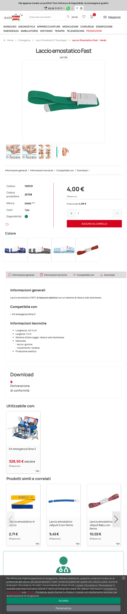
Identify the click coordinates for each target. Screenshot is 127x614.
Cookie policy (14, 592)
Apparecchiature (48, 26)
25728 (28, 194)
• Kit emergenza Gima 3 (22, 314)
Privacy (30, 592)
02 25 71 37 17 (55, 8)
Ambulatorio (29, 30)
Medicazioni (70, 26)
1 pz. (27, 210)
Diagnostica (26, 26)
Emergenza (11, 30)
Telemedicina (75, 30)
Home (8, 40)
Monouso (9, 26)
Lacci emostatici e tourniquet (51, 40)
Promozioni (94, 30)
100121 (29, 186)
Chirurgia (87, 26)
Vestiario (46, 30)
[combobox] (77, 8)
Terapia (60, 30)
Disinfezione (104, 26)
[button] (82, 8)
